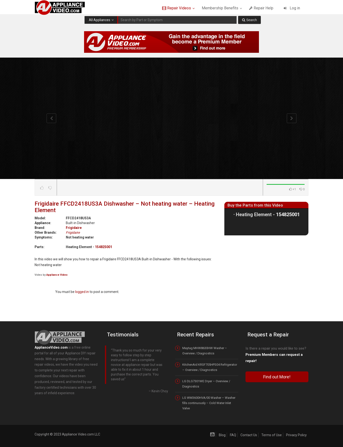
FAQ (233, 435)
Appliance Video (56, 274)
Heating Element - (268, 214)
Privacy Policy (296, 435)
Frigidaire (74, 228)
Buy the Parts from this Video (255, 205)
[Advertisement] (266, 275)
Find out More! (276, 376)
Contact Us (248, 435)
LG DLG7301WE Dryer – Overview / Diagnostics (206, 383)
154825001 (103, 247)
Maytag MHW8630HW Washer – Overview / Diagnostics (204, 350)
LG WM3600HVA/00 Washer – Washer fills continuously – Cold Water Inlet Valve (208, 403)
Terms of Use (271, 435)
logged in (82, 292)
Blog (222, 435)
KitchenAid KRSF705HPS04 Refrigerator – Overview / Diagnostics (209, 367)
